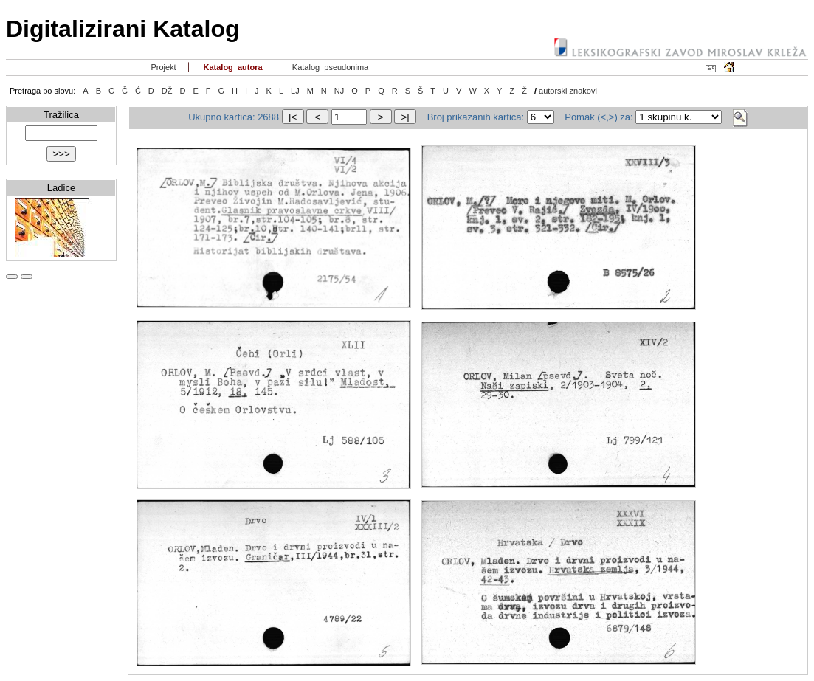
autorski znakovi (568, 90)
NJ (339, 90)
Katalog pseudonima (329, 67)
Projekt (162, 67)
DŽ (167, 90)
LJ (295, 90)
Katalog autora (231, 67)
